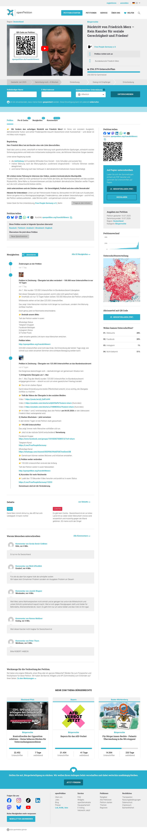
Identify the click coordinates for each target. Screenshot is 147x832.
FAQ (79, 797)
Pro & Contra (23, 119)
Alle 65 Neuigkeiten (80, 254)
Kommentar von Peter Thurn (27, 641)
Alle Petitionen (106, 800)
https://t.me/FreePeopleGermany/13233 (35, 482)
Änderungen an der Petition (30, 264)
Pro (10, 509)
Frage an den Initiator (82, 203)
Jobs (57, 800)
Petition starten (72, 13)
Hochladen (121, 197)
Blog (57, 802)
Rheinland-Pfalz (27, 700)
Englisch (48, 228)
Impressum (126, 805)
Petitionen (91, 13)
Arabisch (30, 228)
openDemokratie (84, 802)
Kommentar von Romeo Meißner (29, 618)
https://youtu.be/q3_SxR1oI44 (37, 399)
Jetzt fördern (73, 782)
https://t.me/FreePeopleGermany (32, 445)
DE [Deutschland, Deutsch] (135, 3)
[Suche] (139, 13)
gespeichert (48, 102)
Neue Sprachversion (19, 236)
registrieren (111, 3)
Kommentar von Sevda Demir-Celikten (31, 544)
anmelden (124, 3)
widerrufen (94, 102)
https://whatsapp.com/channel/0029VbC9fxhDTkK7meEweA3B (45, 452)
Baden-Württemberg (119, 700)
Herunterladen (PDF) (123, 189)
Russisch (13, 228)
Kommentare (52, 119)
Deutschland (18, 22)
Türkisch (21, 228)
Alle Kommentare (81, 536)
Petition (10, 120)
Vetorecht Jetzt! (84, 810)
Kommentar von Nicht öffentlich (29, 566)
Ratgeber (103, 797)
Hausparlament (84, 805)
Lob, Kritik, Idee (61, 808)
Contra (57, 509)
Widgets (81, 800)
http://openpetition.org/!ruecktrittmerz (34, 344)
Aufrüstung (19, 161)
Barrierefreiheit (128, 808)
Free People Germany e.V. (105, 47)
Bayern (73, 700)
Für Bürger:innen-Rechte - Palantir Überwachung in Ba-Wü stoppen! (119, 737)
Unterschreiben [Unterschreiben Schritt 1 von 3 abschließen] (125, 94)
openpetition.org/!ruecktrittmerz (57, 217)
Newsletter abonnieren (21, 819)
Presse (58, 805)
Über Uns (115, 13)
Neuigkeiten (37, 119)
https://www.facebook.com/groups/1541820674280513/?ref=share (47, 439)
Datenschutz (127, 802)
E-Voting (81, 808)
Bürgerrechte (92, 22)
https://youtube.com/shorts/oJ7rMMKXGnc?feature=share (49, 407)
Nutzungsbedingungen (131, 800)
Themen (103, 805)
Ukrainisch (39, 228)
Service (103, 13)
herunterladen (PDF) (123, 317)
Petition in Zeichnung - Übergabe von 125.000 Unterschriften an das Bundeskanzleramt (55, 364)
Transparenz (127, 797)
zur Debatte (83, 502)
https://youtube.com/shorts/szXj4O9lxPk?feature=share (48, 403)
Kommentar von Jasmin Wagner (29, 591)
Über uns (58, 797)
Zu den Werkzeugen (25, 678)
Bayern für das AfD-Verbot (74, 736)
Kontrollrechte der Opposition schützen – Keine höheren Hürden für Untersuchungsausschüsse (27, 739)
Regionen (103, 808)
